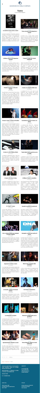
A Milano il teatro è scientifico (29, 178)
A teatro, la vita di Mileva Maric (10, 152)
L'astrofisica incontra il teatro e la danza (29, 121)
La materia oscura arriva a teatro (10, 30)
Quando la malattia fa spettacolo (29, 206)
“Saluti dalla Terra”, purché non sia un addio (29, 153)
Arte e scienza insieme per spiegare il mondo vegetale (10, 234)
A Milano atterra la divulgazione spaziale (10, 59)
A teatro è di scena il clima (10, 178)
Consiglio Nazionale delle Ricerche (8, 386)
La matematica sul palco (10, 315)
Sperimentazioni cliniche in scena (10, 342)
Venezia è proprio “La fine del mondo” (10, 88)
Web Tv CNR (4, 387)
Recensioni (7, 361)
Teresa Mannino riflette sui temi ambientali (29, 343)
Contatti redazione (25, 372)
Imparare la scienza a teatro (10, 263)
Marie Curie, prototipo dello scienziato (29, 264)
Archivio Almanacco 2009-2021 (27, 385)
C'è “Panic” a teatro (10, 206)
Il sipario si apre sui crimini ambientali (29, 59)
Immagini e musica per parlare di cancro (29, 234)
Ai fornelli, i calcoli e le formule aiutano (10, 290)
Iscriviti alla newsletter (26, 386)
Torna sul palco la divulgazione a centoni (29, 32)
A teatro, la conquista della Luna (29, 87)
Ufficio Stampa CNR (5, 385)
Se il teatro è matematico (29, 289)
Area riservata (24, 387)
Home (3, 361)
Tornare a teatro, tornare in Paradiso (10, 120)
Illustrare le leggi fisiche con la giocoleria (29, 316)
